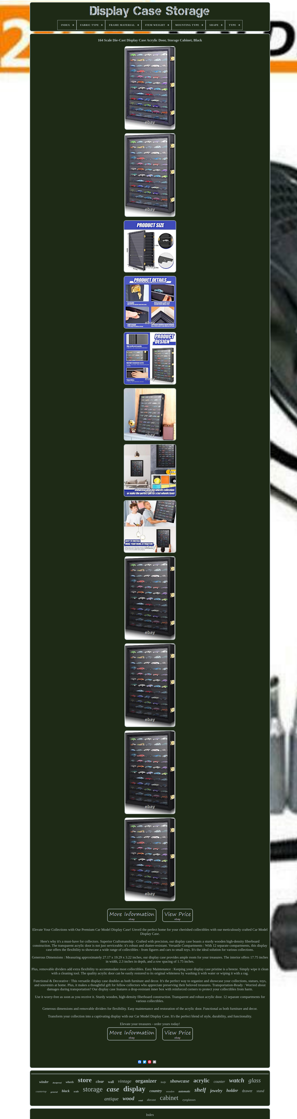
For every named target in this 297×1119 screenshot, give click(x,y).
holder (232, 1090)
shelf (200, 1090)
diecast (151, 1099)
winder (43, 1082)
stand (260, 1091)
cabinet (169, 1097)
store (85, 1080)
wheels (70, 1082)
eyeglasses (189, 1099)
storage (93, 1089)
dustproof (57, 1082)
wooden (170, 1091)
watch (236, 1080)
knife (163, 1082)
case (113, 1089)
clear (100, 1081)
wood (128, 1098)
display (134, 1089)
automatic (184, 1091)
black (66, 1091)
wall (111, 1082)
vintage (124, 1081)
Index (150, 1115)
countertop (41, 1091)
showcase (179, 1081)
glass (254, 1080)
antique (111, 1098)
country (156, 1091)
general (54, 1092)
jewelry (216, 1090)
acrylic (201, 1080)
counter (219, 1081)
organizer (146, 1081)
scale (76, 1091)
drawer (247, 1091)
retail (140, 1100)
